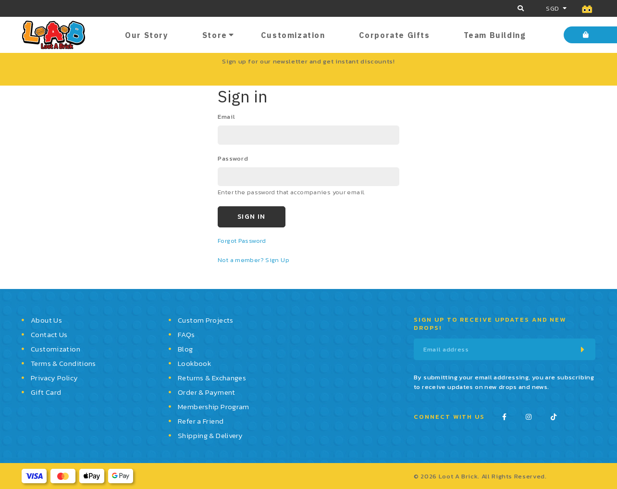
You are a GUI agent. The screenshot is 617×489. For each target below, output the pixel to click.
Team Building (495, 35)
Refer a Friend (200, 420)
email (226, 116)
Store (214, 35)
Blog (185, 348)
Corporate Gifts (394, 35)
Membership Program (213, 406)
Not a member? (241, 259)
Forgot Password (242, 240)
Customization (293, 35)
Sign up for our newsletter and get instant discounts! (308, 61)
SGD (552, 8)
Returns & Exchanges (212, 377)
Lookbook (194, 363)
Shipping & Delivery (210, 435)
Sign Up (277, 259)
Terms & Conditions (63, 363)
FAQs (186, 334)
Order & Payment (206, 392)
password (233, 158)
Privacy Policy (54, 377)
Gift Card (46, 392)
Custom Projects (206, 320)
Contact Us (49, 334)
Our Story (146, 35)
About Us (46, 320)
